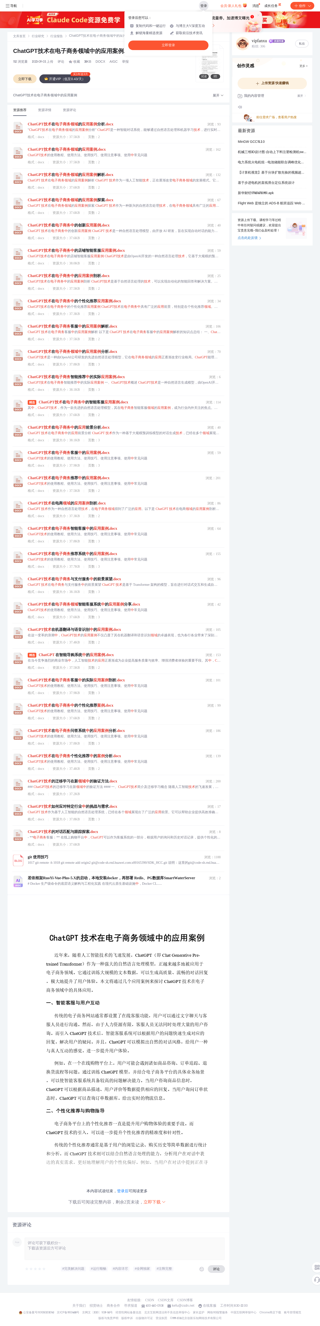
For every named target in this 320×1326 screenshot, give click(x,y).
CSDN (149, 1300)
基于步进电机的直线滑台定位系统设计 (266, 183)
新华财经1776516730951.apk (256, 193)
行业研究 (38, 36)
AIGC (114, 62)
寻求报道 (130, 1306)
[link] (19, 36)
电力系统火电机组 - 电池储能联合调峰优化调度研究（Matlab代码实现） (272, 162)
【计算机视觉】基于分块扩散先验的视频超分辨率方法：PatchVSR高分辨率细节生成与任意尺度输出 (272, 173)
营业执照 (161, 1318)
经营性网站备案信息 (128, 1312)
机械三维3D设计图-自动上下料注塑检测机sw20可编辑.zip (272, 152)
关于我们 (79, 1306)
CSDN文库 (165, 1300)
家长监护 (198, 1312)
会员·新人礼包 (233, 5)
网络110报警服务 (217, 1312)
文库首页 (19, 36)
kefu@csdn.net (183, 1306)
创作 (302, 6)
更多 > (303, 66)
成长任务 (273, 4)
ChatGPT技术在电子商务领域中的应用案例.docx (80, 52)
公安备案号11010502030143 (38, 1312)
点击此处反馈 (249, 238)
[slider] (36, 1269)
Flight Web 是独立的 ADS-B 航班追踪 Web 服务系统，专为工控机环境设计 (272, 203)
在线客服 (209, 1306)
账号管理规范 (292, 1312)
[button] (218, 95)
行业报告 (56, 36)
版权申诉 (127, 1318)
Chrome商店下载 (270, 1312)
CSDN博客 (185, 1300)
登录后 (122, 1191)
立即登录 (168, 45)
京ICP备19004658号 (68, 1312)
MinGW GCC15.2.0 (251, 142)
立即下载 (155, 1202)
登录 (203, 6)
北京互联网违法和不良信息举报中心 (167, 1312)
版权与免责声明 (108, 1318)
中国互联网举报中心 (243, 1312)
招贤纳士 (96, 1306)
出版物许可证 (144, 1318)
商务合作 (113, 1306)
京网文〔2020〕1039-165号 (97, 1312)
